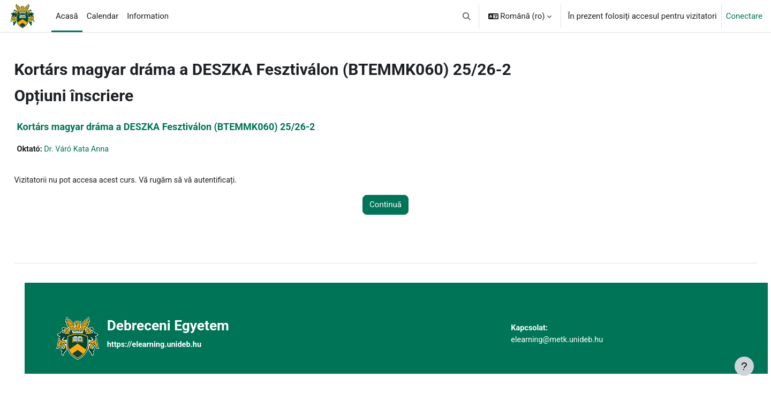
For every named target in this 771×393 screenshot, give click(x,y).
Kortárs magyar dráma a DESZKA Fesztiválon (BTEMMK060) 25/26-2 (190, 126)
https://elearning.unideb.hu (174, 345)
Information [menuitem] (148, 16)
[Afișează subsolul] (744, 366)
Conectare (744, 16)
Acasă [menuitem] (67, 16)
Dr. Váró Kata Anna (102, 149)
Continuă (385, 205)
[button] (467, 16)
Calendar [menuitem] (103, 16)
